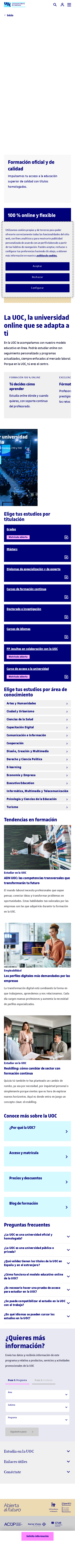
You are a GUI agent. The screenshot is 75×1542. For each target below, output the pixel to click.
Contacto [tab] (44, 1380)
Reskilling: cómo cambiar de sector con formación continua (32, 1071)
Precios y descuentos (25, 1178)
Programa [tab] (17, 1380)
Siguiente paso (22, 1432)
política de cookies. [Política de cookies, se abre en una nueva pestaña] (47, 255)
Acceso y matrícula (23, 1152)
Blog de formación (23, 1203)
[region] (37, 259)
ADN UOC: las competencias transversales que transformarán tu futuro (37, 880)
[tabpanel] (37, 1413)
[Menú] (69, 4)
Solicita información (37, 1536)
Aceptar (37, 266)
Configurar (37, 288)
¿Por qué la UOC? (22, 1127)
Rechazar (37, 277)
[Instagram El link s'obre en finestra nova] (7, 1491)
